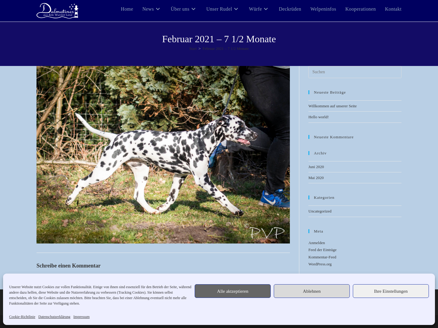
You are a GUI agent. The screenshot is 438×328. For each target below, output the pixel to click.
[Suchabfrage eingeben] (354, 72)
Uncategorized (320, 211)
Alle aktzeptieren (233, 291)
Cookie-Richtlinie (22, 317)
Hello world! (318, 117)
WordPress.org (320, 264)
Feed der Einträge (322, 249)
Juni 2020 (316, 166)
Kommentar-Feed (322, 257)
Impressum (81, 317)
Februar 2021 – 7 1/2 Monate (226, 48)
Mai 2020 (316, 177)
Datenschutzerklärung (54, 317)
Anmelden (316, 242)
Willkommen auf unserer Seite (332, 106)
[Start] (193, 48)
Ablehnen (312, 291)
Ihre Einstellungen (391, 291)
